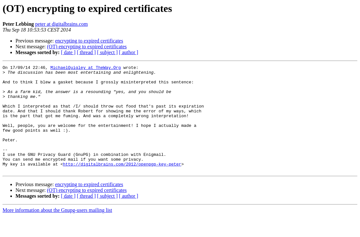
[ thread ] (86, 52)
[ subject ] (107, 52)
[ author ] (128, 52)
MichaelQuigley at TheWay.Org (85, 68)
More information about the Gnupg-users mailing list (57, 231)
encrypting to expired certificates (89, 40)
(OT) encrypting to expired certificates (87, 46)
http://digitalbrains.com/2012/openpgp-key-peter (122, 184)
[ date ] (68, 52)
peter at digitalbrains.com (61, 24)
